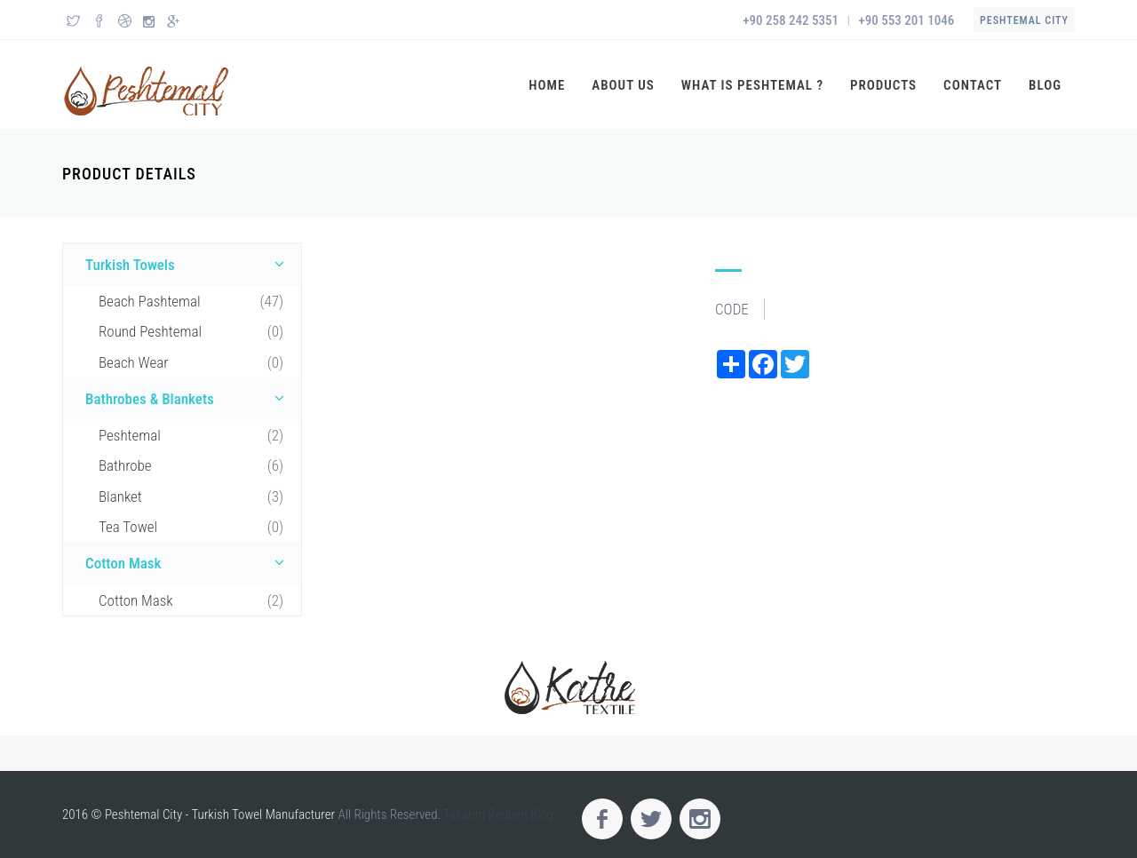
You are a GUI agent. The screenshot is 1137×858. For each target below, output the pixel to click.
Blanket (191, 496)
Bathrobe (191, 465)
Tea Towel (191, 526)
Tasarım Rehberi (485, 814)
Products (883, 85)
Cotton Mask (188, 562)
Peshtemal (191, 435)
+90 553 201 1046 (907, 20)
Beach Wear (191, 362)
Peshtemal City (1024, 20)
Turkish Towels (188, 263)
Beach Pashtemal (191, 301)
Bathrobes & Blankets (188, 398)
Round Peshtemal (191, 331)
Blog (1045, 85)
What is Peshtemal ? (752, 85)
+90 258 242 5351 (791, 20)
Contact (972, 85)
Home (547, 85)
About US (623, 85)
